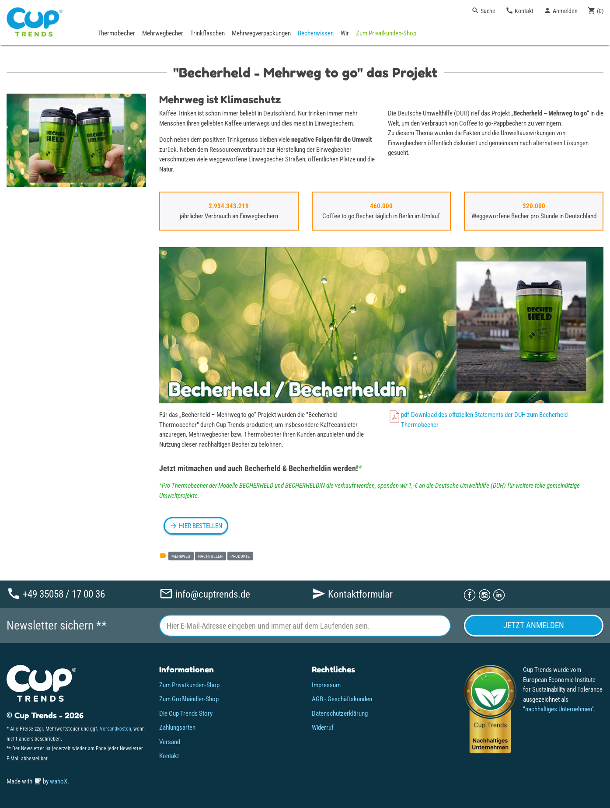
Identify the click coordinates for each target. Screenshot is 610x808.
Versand (169, 742)
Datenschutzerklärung (340, 713)
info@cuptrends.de (204, 594)
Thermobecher (116, 33)
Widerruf (323, 727)
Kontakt (519, 10)
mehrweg (180, 556)
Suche (483, 10)
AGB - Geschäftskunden (342, 699)
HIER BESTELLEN (196, 526)
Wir (345, 33)
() (595, 10)
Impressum (326, 685)
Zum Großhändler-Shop (189, 699)
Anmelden (561, 10)
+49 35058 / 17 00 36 (56, 594)
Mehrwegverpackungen (261, 33)
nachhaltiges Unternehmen (558, 709)
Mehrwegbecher (162, 33)
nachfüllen (210, 556)
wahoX (58, 781)
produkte (240, 556)
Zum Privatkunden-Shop (386, 33)
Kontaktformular (352, 594)
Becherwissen (316, 33)
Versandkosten (115, 729)
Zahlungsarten (177, 727)
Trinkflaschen (207, 33)
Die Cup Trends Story (186, 713)
